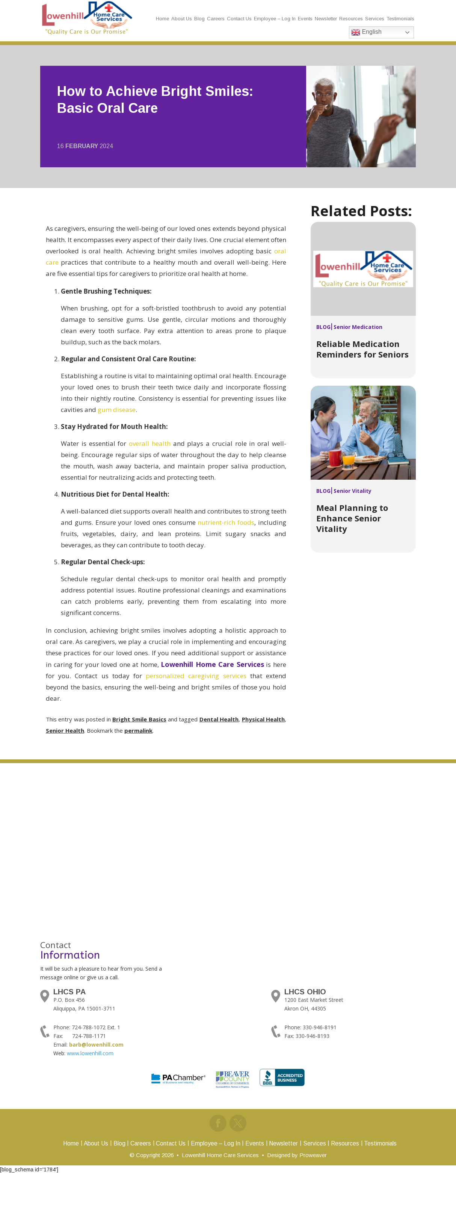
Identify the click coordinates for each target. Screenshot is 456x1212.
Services (374, 18)
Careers (216, 18)
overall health (150, 443)
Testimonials (400, 18)
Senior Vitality (352, 490)
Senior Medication (358, 326)
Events (305, 18)
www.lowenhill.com (90, 1053)
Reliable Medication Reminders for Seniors (362, 349)
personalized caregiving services (196, 675)
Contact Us (239, 18)
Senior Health (65, 730)
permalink (138, 730)
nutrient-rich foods (226, 522)
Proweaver (313, 1154)
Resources (351, 18)
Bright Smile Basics (139, 719)
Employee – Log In (275, 18)
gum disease (117, 409)
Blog (199, 18)
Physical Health (263, 719)
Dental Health (219, 719)
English (366, 32)
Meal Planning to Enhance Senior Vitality (352, 518)
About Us (181, 18)
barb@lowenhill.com (96, 1044)
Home (162, 18)
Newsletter (326, 18)
